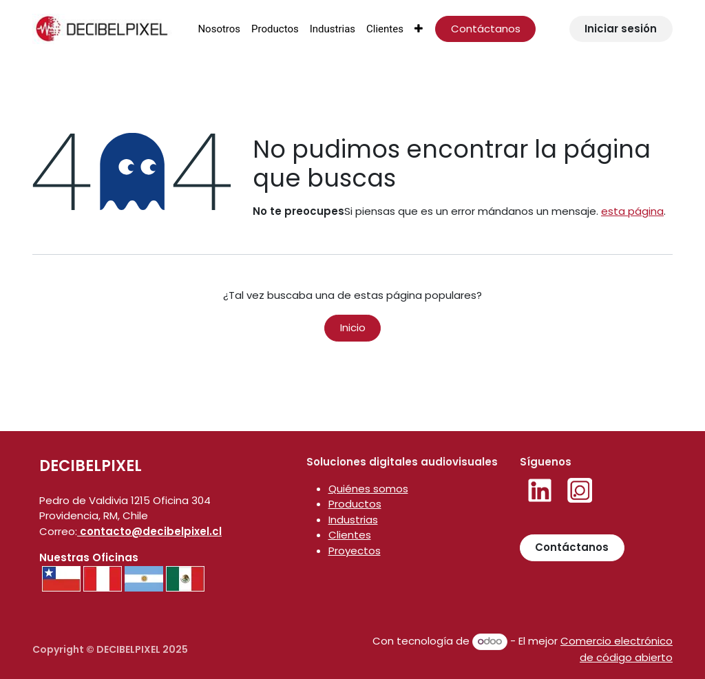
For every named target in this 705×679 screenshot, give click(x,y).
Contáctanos (485, 28)
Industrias (353, 519)
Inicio (353, 327)
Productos (354, 504)
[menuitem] (219, 29)
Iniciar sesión (621, 28)
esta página (632, 211)
